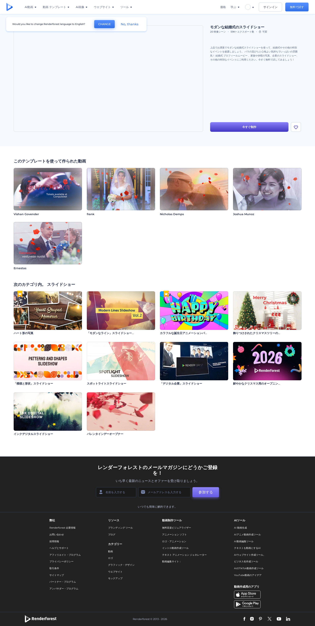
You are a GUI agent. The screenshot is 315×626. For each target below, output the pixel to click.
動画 (110, 551)
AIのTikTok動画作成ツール (249, 568)
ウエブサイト (115, 571)
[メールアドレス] (164, 492)
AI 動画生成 (240, 527)
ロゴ (110, 558)
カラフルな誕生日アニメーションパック (185, 333)
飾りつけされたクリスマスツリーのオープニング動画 (267, 333)
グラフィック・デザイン (121, 564)
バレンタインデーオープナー (105, 434)
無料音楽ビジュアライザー (176, 527)
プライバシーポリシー (61, 561)
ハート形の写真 (23, 333)
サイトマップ (56, 575)
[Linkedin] (288, 619)
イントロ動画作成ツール (175, 547)
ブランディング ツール (120, 527)
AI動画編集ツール (244, 541)
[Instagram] (252, 619)
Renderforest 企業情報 (62, 527)
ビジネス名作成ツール (246, 561)
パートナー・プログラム (62, 581)
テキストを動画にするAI (247, 547)
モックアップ (115, 578)
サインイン (270, 7)
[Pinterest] (260, 619)
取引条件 (54, 568)
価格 (223, 7)
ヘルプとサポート (59, 547)
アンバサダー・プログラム (63, 588)
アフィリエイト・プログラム (65, 554)
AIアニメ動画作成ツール (247, 534)
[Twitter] (269, 619)
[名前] (116, 492)
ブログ (111, 534)
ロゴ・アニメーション (174, 541)
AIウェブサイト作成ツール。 (250, 554)
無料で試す (297, 7)
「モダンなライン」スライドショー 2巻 (112, 333)
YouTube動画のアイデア (248, 575)
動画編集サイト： (171, 561)
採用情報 (54, 541)
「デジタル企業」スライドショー (181, 383)
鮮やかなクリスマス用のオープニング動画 (259, 383)
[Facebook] (244, 619)
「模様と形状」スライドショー (33, 383)
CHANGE (104, 24)
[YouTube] (279, 619)
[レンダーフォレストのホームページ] (9, 7)
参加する (205, 492)
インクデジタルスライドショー (33, 434)
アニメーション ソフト (174, 534)
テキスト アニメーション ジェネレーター (184, 554)
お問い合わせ (56, 534)
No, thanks (129, 24)
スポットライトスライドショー (106, 383)
